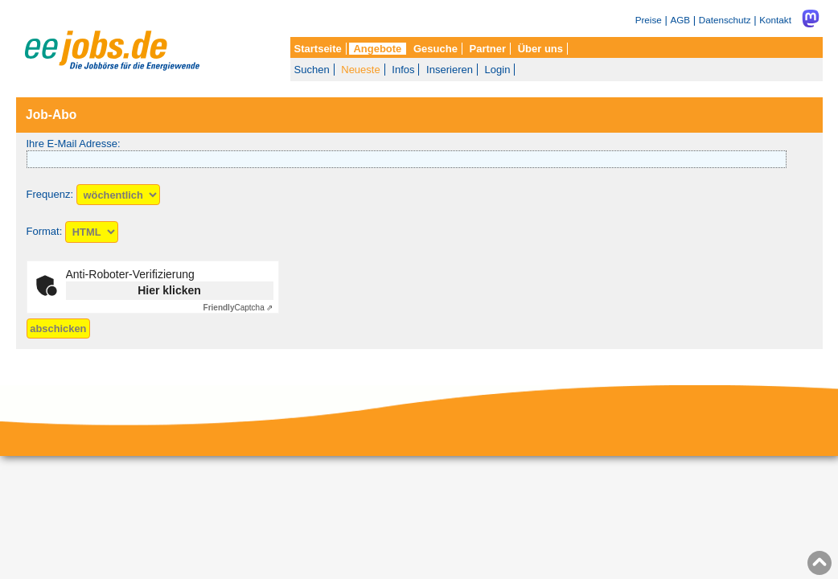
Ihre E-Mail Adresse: (74, 144)
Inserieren (449, 70)
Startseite (318, 49)
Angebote (377, 49)
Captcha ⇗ (238, 307)
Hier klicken (169, 290)
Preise (648, 19)
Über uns (540, 49)
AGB (680, 19)
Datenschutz (725, 19)
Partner (488, 49)
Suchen (312, 70)
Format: (45, 232)
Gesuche (435, 49)
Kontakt (775, 19)
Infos (403, 70)
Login (498, 70)
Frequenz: (50, 195)
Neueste (360, 70)
